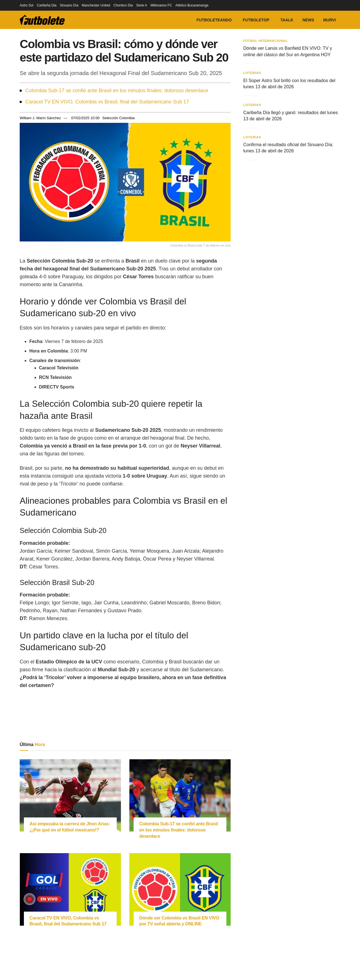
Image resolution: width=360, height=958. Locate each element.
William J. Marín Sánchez (40, 118)
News (308, 20)
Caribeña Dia (47, 5)
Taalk (286, 20)
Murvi (329, 20)
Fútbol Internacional (265, 40)
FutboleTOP (256, 20)
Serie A (141, 5)
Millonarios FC (161, 5)
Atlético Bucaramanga (192, 5)
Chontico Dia (123, 5)
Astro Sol (26, 5)
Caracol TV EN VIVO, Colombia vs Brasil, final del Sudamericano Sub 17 (107, 102)
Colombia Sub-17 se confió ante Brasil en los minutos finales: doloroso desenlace (116, 90)
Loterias (252, 72)
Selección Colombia (118, 118)
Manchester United (96, 5)
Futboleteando (214, 20)
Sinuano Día (69, 5)
